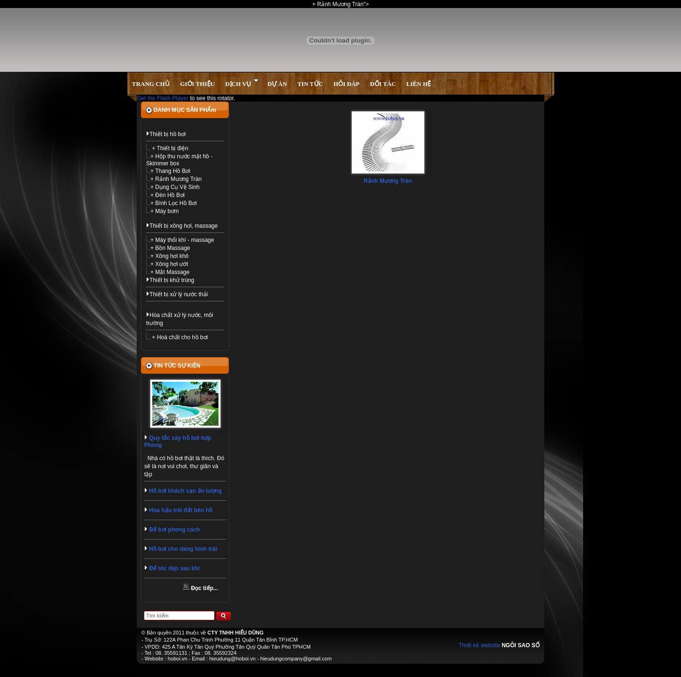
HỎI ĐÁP (346, 83)
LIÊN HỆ (418, 83)
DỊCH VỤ (242, 82)
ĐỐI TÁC (383, 83)
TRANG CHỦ (151, 83)
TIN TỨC (310, 83)
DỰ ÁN (277, 83)
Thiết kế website (479, 645)
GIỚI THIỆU (197, 83)
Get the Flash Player (162, 98)
